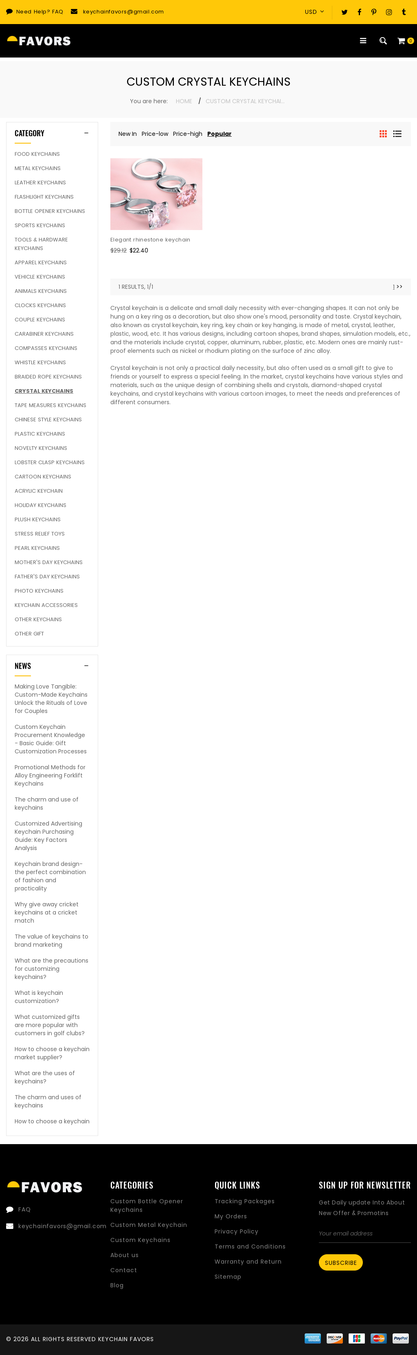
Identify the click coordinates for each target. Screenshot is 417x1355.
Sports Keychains (40, 225)
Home (184, 101)
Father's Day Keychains (47, 576)
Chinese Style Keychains (48, 419)
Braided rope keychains (48, 377)
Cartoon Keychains (43, 476)
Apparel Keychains (41, 262)
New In (128, 134)
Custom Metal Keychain (148, 1225)
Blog (117, 1285)
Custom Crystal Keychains (246, 101)
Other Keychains (38, 619)
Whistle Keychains (40, 362)
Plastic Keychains (40, 434)
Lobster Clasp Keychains (50, 462)
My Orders (231, 1216)
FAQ (58, 11)
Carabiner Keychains (44, 334)
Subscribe (341, 1263)
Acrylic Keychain (39, 491)
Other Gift (29, 634)
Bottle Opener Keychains (50, 211)
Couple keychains (40, 319)
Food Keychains (37, 154)
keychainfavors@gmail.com (123, 11)
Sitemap (228, 1277)
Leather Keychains (40, 182)
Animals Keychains (41, 291)
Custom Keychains (140, 1240)
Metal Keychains (38, 168)
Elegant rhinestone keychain (150, 240)
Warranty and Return (248, 1262)
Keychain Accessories (46, 605)
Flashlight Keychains (44, 197)
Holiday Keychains (40, 505)
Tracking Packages (245, 1201)
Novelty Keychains (41, 448)
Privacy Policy (237, 1231)
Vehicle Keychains (40, 277)
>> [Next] (399, 287)
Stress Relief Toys (40, 534)
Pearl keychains (37, 548)
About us (124, 1255)
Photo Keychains (39, 591)
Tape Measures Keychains (50, 405)
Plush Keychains (38, 519)
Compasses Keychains (46, 348)
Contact (123, 1270)
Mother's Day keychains (49, 562)
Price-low (155, 134)
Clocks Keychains (40, 305)
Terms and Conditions (250, 1246)
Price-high (187, 134)
